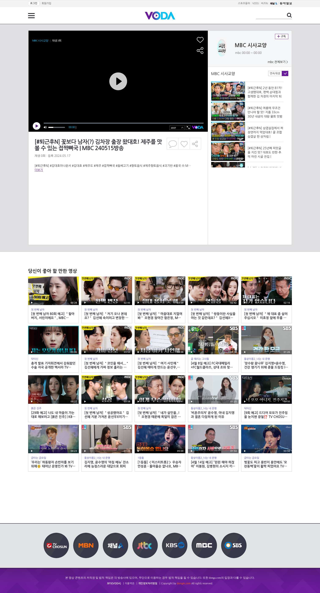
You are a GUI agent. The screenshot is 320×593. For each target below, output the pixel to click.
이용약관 (129, 583)
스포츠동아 (244, 3)
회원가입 (46, 3)
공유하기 (195, 143)
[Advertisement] (118, 189)
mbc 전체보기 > (278, 61)
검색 (289, 15)
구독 (281, 36)
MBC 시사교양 (251, 45)
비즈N (264, 3)
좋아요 (184, 143)
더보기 (39, 169)
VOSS (255, 3)
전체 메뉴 (31, 15)
